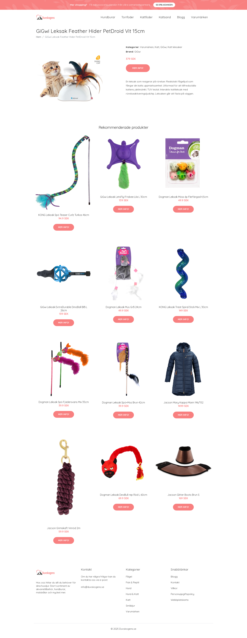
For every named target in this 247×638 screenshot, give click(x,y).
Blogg (181, 19)
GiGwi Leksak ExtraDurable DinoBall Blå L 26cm (63, 312)
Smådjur (130, 609)
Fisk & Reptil (132, 586)
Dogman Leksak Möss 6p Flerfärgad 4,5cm (183, 200)
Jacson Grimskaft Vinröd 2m (63, 531)
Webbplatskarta (179, 603)
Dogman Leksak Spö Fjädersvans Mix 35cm (64, 405)
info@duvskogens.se (92, 590)
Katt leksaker (175, 50)
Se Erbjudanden (164, 5)
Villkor (174, 592)
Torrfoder (127, 19)
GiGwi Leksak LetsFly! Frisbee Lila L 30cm (123, 200)
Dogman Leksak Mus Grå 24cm (123, 310)
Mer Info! (137, 71)
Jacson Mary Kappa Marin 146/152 (183, 406)
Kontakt (175, 586)
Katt (157, 50)
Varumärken (199, 19)
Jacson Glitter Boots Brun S (183, 498)
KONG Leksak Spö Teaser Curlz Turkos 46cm (63, 218)
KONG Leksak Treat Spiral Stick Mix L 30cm (183, 310)
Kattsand (165, 19)
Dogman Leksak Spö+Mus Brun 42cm (123, 406)
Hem (38, 40)
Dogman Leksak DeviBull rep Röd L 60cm (123, 498)
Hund (128, 592)
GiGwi (163, 50)
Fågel (129, 580)
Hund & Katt (132, 597)
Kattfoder (146, 19)
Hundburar (108, 19)
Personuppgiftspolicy (182, 597)
